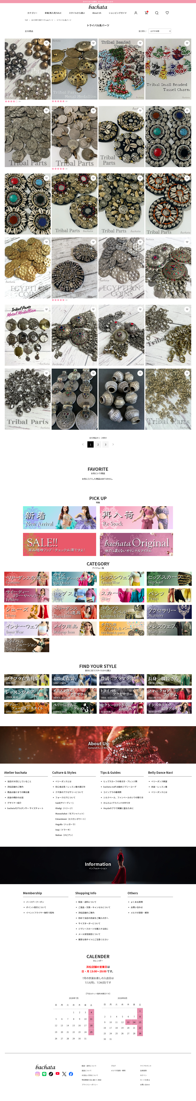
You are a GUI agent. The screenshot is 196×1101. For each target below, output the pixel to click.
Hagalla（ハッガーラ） (65, 824)
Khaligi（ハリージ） (64, 808)
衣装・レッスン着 (159, 786)
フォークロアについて (65, 797)
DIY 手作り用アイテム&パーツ (42, 20)
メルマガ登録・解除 (140, 912)
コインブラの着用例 (112, 792)
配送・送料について (87, 901)
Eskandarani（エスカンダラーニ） (71, 818)
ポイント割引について (36, 907)
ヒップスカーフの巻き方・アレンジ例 (120, 781)
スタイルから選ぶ (77, 12)
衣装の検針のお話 (15, 797)
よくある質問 (137, 901)
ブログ (113, 1066)
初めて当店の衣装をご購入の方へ (93, 917)
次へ (113, 444)
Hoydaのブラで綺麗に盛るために (118, 808)
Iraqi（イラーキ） (63, 829)
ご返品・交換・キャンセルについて (94, 907)
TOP (26, 20)
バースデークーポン (35, 901)
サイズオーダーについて (89, 923)
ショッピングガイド (118, 12)
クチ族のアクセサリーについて (69, 792)
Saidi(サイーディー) (64, 802)
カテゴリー (32, 12)
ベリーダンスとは (63, 781)
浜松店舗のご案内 (15, 786)
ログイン (143, 1075)
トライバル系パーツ (64, 20)
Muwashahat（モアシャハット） (70, 813)
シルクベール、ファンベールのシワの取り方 (123, 797)
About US (96, 12)
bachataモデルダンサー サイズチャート (25, 808)
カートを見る (145, 1080)
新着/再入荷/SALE (53, 12)
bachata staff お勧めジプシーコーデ (119, 786)
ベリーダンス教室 (159, 781)
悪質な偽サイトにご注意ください (93, 939)
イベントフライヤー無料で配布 (40, 912)
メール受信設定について (89, 934)
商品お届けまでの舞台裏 (18, 792)
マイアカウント (146, 1066)
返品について (87, 1070)
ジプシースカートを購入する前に (93, 928)
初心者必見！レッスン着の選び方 (70, 786)
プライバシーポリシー (90, 1084)
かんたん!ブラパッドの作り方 (116, 802)
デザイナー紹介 (14, 802)
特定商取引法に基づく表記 (91, 1080)
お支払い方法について (90, 1075)
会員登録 (143, 1070)
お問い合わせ (137, 907)
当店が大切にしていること (19, 781)
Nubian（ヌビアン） (64, 834)
